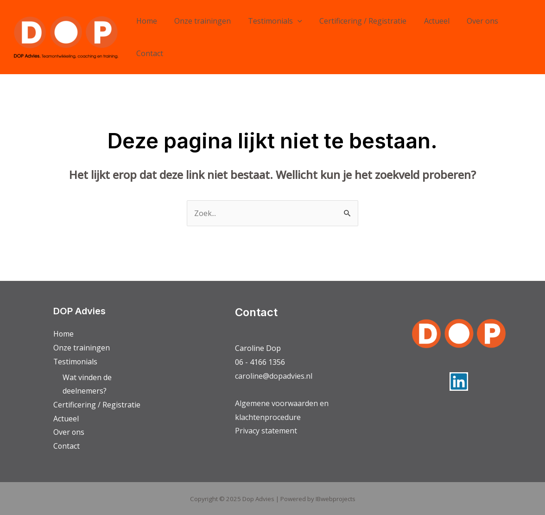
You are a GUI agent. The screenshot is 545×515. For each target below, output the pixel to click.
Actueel (425, 21)
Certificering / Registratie (354, 21)
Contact (148, 53)
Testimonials (269, 21)
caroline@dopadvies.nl (273, 376)
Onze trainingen (199, 21)
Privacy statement (266, 431)
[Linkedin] (459, 381)
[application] (291, 21)
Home (145, 21)
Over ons (469, 21)
